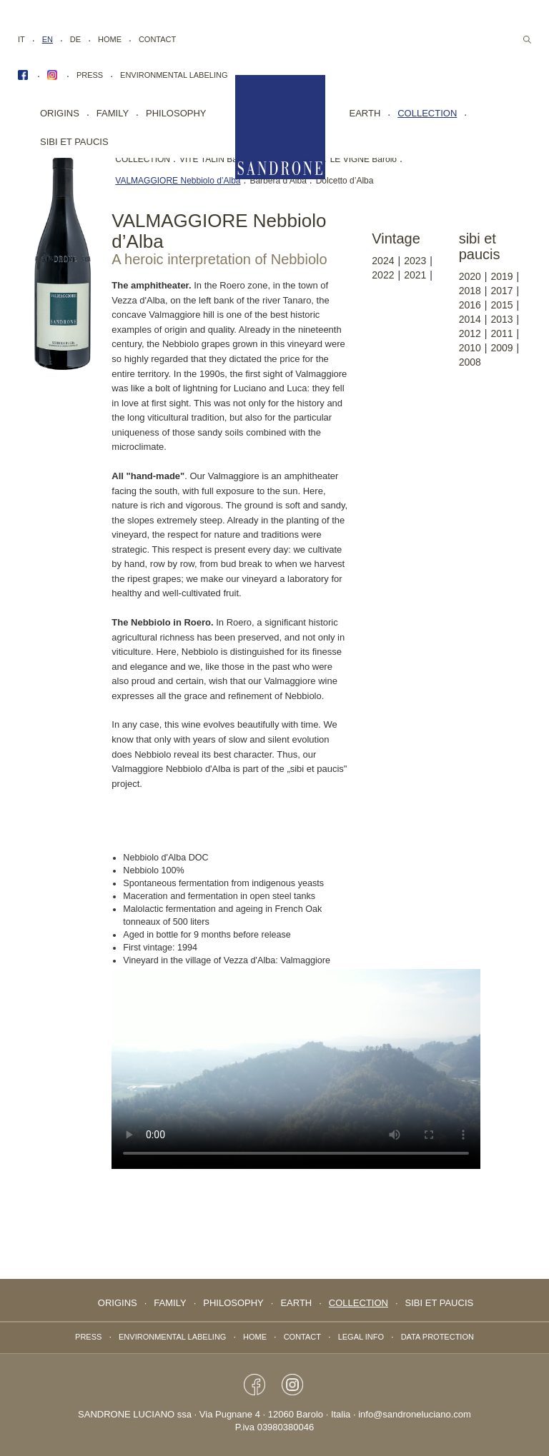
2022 (383, 275)
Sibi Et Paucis (74, 141)
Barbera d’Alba (277, 181)
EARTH (365, 113)
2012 (470, 333)
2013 (501, 319)
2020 (470, 276)
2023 (415, 260)
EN (47, 39)
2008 (470, 362)
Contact (157, 39)
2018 (470, 290)
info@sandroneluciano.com (414, 1414)
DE (75, 39)
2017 (501, 290)
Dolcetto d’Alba (345, 181)
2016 (470, 305)
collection (427, 113)
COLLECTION (142, 159)
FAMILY (113, 113)
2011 (501, 333)
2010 (470, 347)
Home (110, 39)
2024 (383, 260)
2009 (501, 347)
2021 (415, 275)
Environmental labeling (173, 75)
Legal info (361, 1336)
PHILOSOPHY (176, 113)
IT (21, 39)
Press (89, 75)
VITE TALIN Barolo (215, 159)
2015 (501, 305)
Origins (59, 113)
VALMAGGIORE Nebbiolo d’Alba (177, 181)
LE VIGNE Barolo (363, 159)
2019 (501, 276)
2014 (470, 319)
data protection (437, 1336)
